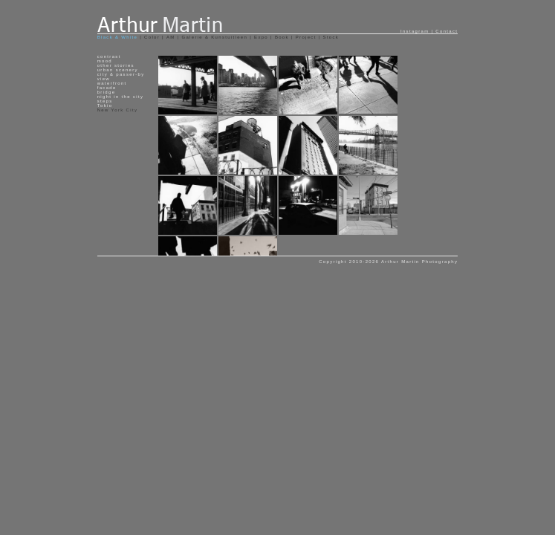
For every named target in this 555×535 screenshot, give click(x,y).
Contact (446, 31)
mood (104, 61)
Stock (331, 37)
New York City (117, 110)
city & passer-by (121, 74)
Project (306, 37)
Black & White (118, 37)
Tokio (105, 105)
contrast (109, 56)
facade (107, 87)
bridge (106, 92)
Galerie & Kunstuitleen (214, 37)
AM (170, 37)
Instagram (414, 31)
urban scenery (117, 70)
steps (105, 101)
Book (282, 37)
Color (152, 37)
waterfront (112, 83)
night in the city (120, 96)
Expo (261, 37)
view (103, 79)
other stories (115, 65)
